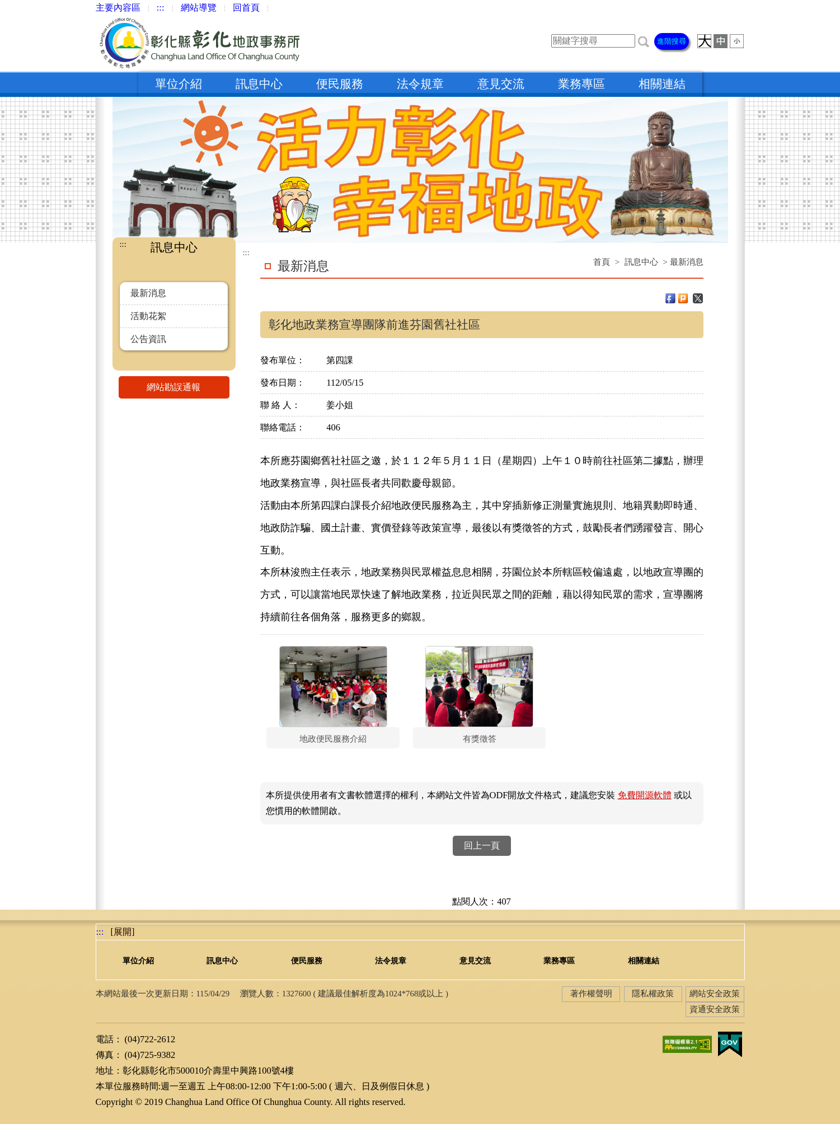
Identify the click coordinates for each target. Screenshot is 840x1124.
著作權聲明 (591, 993)
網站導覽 (199, 7)
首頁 (601, 261)
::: (161, 7)
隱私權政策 (653, 993)
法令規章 (420, 84)
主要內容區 (118, 7)
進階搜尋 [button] (671, 41)
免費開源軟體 (645, 795)
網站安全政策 (714, 993)
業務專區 (581, 84)
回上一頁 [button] (482, 845)
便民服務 (339, 84)
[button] (643, 40)
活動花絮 (148, 316)
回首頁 (246, 7)
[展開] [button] (123, 931)
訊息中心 (259, 84)
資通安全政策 (714, 1009)
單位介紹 (178, 84)
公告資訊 (148, 339)
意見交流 (500, 84)
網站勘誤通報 (188, 387)
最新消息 (148, 293)
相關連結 (662, 84)
